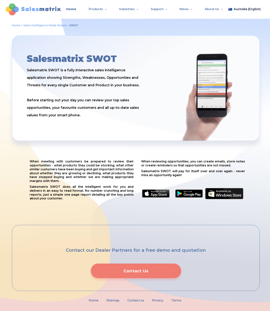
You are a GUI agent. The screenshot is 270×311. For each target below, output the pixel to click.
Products (96, 9)
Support (157, 9)
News (184, 9)
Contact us (135, 300)
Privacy (157, 300)
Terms (176, 300)
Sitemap (112, 300)
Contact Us (136, 270)
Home (71, 9)
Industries (127, 9)
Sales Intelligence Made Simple (44, 25)
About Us (212, 9)
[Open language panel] (246, 9)
